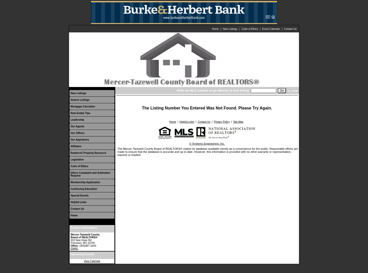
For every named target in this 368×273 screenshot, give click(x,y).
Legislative (77, 159)
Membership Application (85, 182)
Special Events (80, 195)
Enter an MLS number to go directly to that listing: (213, 90)
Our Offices (77, 133)
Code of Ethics (249, 29)
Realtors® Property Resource (88, 153)
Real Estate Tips (80, 113)
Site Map (238, 121)
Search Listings (80, 99)
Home (215, 29)
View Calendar (92, 261)
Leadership (77, 119)
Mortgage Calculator (83, 106)
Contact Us (290, 29)
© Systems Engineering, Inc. (207, 143)
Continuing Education (84, 189)
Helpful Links (79, 202)
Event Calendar (271, 29)
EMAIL (74, 248)
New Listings (230, 29)
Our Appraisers (80, 139)
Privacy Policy (222, 121)
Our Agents (77, 126)
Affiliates (76, 146)
